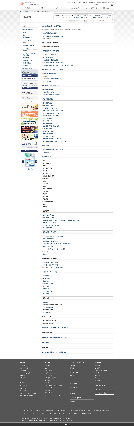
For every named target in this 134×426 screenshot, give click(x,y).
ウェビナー (29, 393)
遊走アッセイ (47, 281)
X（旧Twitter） (74, 391)
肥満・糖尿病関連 (48, 133)
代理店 (72, 368)
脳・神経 (45, 173)
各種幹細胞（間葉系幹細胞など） (52, 78)
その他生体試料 (47, 228)
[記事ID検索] (105, 15)
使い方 (108, 18)
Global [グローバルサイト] (105, 2)
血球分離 (45, 302)
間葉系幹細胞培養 (48, 57)
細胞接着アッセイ (48, 283)
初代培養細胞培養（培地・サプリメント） (55, 141)
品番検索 (100, 18)
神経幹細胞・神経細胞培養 (50, 60)
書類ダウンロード (75, 383)
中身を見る (27, 168)
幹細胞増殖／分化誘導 (49, 92)
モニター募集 (23, 390)
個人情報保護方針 (48, 410)
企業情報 (92, 2)
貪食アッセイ (47, 286)
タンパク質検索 (68, 18)
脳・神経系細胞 (47, 103)
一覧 (37, 151)
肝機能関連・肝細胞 (48, 131)
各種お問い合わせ (101, 385)
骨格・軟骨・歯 (47, 121)
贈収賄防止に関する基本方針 (102, 410)
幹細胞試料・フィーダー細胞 (53, 69)
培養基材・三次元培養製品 (50, 265)
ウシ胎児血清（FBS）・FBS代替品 (53, 236)
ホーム (21, 11)
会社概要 (97, 368)
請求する (33, 168)
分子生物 (25, 48)
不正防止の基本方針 (61, 410)
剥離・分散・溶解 (48, 246)
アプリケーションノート (76, 378)
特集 (24, 32)
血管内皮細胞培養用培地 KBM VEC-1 (53, 36)
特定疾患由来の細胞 (48, 136)
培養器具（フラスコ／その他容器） (53, 267)
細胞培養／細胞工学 (53, 26)
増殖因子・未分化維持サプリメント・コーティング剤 (58, 65)
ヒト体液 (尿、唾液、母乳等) (51, 225)
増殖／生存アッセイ (48, 291)
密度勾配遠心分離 (48, 307)
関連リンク (57, 413)
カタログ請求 (75, 8)
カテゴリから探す (36, 11)
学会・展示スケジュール (26, 395)
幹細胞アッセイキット (51, 85)
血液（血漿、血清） (48, 217)
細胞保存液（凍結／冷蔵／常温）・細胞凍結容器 (57, 244)
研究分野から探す (28, 68)
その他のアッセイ (48, 294)
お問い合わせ (106, 8)
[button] (36, 162)
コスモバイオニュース (32, 85)
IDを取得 (67, 2)
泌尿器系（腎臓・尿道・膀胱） (52, 126)
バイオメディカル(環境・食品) (53, 385)
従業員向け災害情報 (86, 413)
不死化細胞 (47, 156)
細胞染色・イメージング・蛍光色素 (55, 327)
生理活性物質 (27, 37)
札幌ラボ (25, 65)
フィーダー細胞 (47, 81)
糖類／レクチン (27, 43)
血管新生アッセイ (48, 276)
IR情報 (86, 2)
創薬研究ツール (27, 60)
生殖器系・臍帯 (47, 128)
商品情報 (28, 8)
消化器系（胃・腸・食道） (50, 108)
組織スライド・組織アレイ (50, 222)
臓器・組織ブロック (48, 215)
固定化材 (45, 254)
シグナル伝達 (27, 40)
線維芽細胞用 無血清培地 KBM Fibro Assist (55, 33)
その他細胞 (46, 152)
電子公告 (97, 375)
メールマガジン (25, 85)
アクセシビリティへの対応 (70, 413)
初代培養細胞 (48, 99)
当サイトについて (35, 410)
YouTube (72, 393)
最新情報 (43, 8)
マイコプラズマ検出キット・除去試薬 (54, 249)
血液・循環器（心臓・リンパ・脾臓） (54, 110)
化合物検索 (76, 18)
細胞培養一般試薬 (49, 232)
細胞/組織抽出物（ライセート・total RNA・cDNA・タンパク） (61, 220)
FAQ (71, 380)
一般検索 (94, 18)
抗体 (24, 35)
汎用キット (46, 251)
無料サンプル (23, 388)
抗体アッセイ (27, 51)
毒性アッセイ (47, 288)
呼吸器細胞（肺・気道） (50, 105)
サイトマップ (24, 410)
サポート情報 (59, 8)
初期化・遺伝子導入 (48, 89)
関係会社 (97, 378)
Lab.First (111, 2)
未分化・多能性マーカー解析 (51, 94)
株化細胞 (46, 145)
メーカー (72, 365)
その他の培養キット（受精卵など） (55, 352)
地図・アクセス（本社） (102, 370)
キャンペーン (23, 385)
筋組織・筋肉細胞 (48, 123)
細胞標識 (46, 342)
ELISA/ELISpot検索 (86, 18)
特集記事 (47, 365)
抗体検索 (61, 18)
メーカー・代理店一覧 (90, 8)
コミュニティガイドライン (27, 413)
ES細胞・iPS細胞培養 (49, 55)
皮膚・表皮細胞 (47, 118)
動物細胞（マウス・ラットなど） (52, 138)
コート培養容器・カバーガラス (52, 262)
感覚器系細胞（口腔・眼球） (51, 115)
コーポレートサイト (77, 2)
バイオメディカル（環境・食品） (29, 54)
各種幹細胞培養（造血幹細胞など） (53, 62)
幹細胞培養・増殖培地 (51, 51)
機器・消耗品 (27, 63)
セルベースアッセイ (50, 272)
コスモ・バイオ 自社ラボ (52, 395)
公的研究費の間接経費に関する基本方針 (80, 410)
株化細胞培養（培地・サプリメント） (54, 149)
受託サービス (27, 57)
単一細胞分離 (47, 312)
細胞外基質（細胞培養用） (50, 241)
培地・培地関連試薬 (48, 238)
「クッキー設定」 (37, 420)
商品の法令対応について (44, 413)
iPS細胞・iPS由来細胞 (49, 73)
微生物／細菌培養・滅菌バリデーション (57, 337)
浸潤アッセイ (47, 278)
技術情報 (72, 375)
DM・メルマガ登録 (101, 393)
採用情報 (99, 2)
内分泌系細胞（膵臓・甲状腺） (52, 113)
